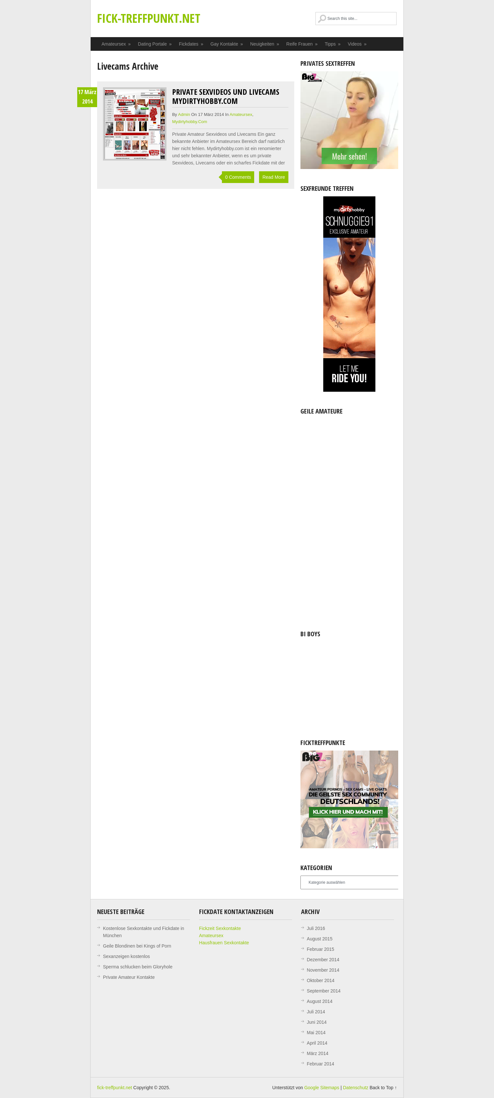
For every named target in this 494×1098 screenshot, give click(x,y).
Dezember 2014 (323, 959)
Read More (273, 177)
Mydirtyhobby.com (189, 121)
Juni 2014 (317, 1022)
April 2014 (317, 1043)
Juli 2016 (316, 928)
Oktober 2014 (321, 980)
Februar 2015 (320, 949)
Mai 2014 (316, 1032)
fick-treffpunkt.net (148, 17)
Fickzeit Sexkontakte (220, 928)
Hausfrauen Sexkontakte (224, 942)
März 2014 (317, 1053)
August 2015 (320, 938)
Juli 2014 (316, 1011)
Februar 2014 (320, 1063)
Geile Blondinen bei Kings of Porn (137, 946)
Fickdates (191, 44)
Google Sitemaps (321, 1087)
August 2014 (320, 1001)
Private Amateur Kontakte (129, 977)
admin (184, 114)
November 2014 (323, 970)
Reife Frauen (302, 44)
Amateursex (116, 44)
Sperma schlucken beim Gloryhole (137, 966)
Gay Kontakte (227, 44)
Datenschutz (355, 1087)
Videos (357, 44)
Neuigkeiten (265, 44)
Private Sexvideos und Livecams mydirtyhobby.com (225, 96)
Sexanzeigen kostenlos (126, 956)
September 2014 (324, 990)
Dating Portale (155, 44)
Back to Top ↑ (383, 1087)
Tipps (333, 44)
